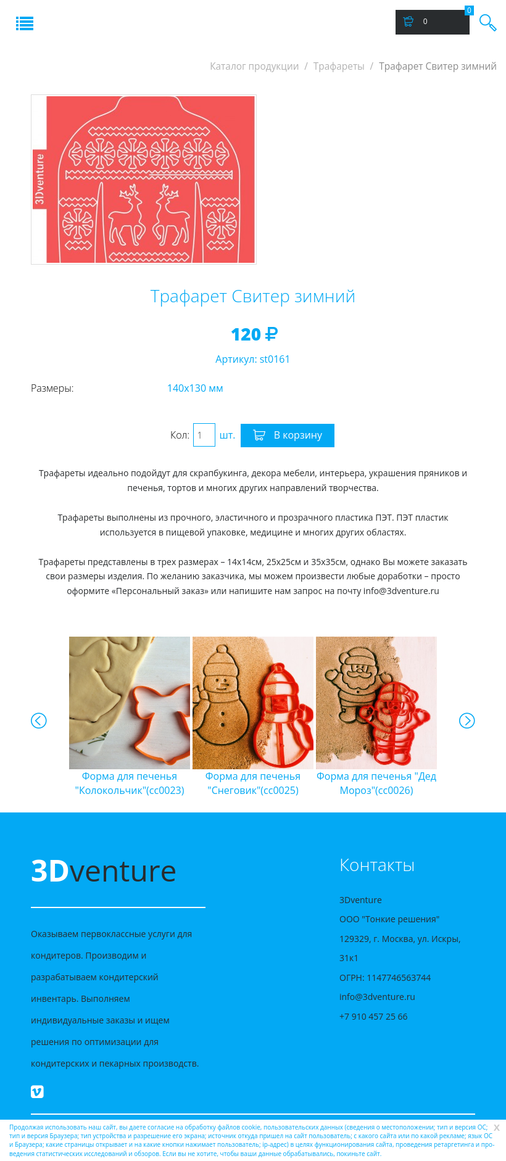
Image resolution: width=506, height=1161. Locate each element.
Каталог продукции (254, 66)
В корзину (287, 436)
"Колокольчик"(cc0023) (130, 783)
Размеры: (52, 388)
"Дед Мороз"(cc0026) (376, 783)
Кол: (179, 435)
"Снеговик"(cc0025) (253, 783)
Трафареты (339, 66)
